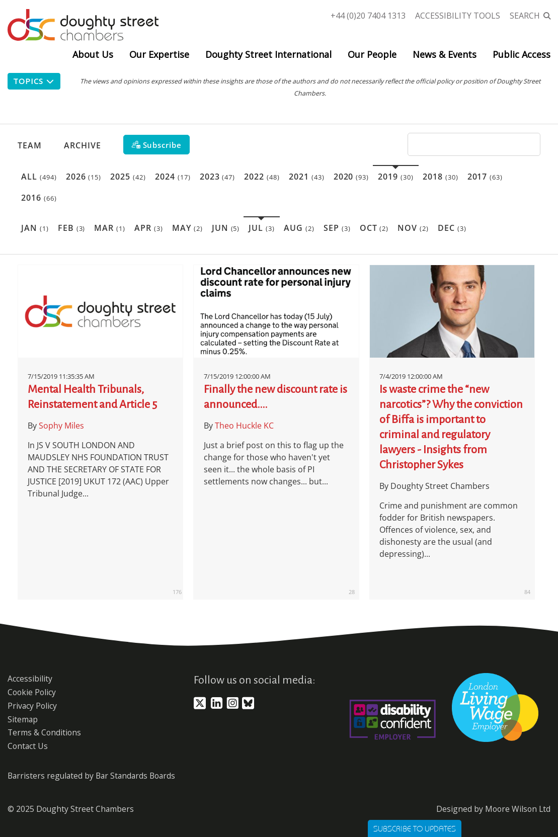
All (39, 176)
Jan (35, 227)
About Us (92, 54)
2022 (262, 176)
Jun (226, 227)
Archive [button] (82, 145)
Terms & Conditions (44, 732)
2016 (39, 197)
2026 (84, 176)
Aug (299, 227)
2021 (307, 176)
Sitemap (23, 719)
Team (30, 145)
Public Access (521, 54)
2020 (351, 176)
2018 (440, 176)
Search (525, 15)
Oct (374, 227)
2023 (217, 176)
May (187, 227)
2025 (128, 176)
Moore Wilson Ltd (517, 808)
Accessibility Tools (457, 15)
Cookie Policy (32, 692)
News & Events (444, 54)
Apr (148, 227)
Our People (372, 54)
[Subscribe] (156, 144)
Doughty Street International (268, 54)
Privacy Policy (32, 705)
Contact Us (28, 745)
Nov (413, 227)
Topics (34, 81)
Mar (109, 227)
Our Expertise (159, 54)
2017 (485, 176)
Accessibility (30, 678)
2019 (396, 176)
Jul (262, 227)
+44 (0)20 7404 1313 (368, 15)
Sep (337, 227)
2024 (173, 176)
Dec (452, 227)
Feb (72, 227)
